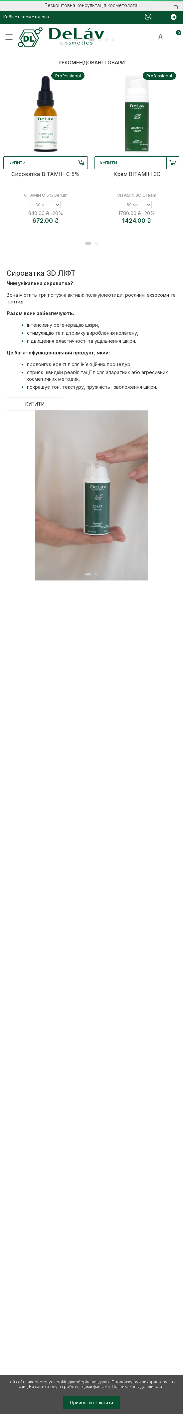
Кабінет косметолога (26, 16)
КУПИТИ (34, 404)
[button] (70, 39)
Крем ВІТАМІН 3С (136, 174)
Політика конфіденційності (137, 1386)
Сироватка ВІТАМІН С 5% (45, 174)
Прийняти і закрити (91, 1402)
